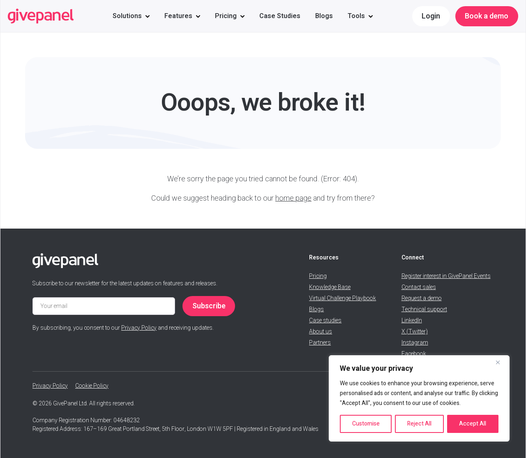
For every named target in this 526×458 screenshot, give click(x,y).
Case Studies (279, 16)
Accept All (472, 423)
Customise (366, 423)
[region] (419, 398)
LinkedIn (411, 320)
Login (431, 16)
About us (320, 331)
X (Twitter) (414, 331)
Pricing (226, 16)
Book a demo (486, 16)
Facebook (413, 353)
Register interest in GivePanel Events (446, 276)
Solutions (127, 16)
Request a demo (421, 298)
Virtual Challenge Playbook (342, 298)
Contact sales (418, 287)
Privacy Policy (139, 328)
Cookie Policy (91, 386)
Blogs (324, 16)
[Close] (501, 362)
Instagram (414, 342)
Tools (356, 16)
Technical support (424, 309)
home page (293, 198)
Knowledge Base (330, 287)
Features (178, 16)
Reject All (419, 423)
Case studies (325, 320)
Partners (320, 342)
